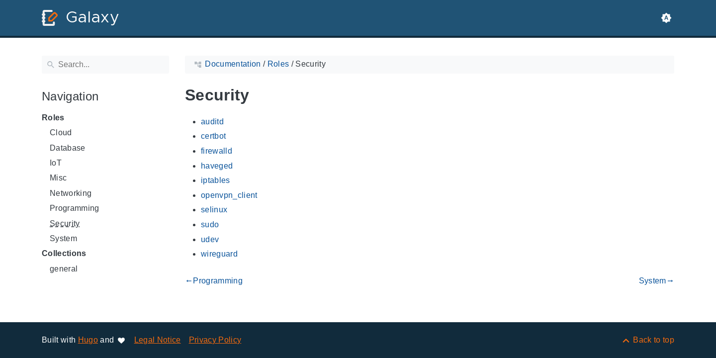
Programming (74, 208)
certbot (213, 136)
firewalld (216, 151)
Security (65, 223)
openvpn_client (229, 195)
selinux (214, 209)
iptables (215, 180)
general (64, 269)
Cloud (61, 132)
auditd (212, 121)
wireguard (219, 254)
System (63, 238)
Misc (58, 178)
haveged (217, 166)
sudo (210, 224)
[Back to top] (647, 340)
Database (68, 148)
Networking (70, 193)
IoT (56, 163)
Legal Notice (157, 340)
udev (210, 239)
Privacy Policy (215, 340)
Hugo (88, 340)
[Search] (105, 65)
